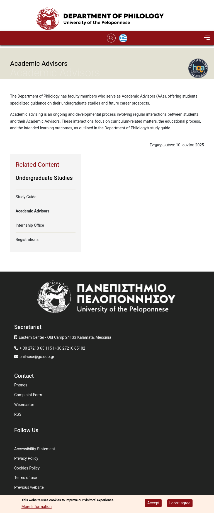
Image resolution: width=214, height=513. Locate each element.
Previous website (29, 487)
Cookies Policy (27, 468)
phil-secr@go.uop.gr (37, 356)
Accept (153, 503)
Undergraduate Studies (44, 178)
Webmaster (24, 404)
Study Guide (26, 197)
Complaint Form (28, 395)
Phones (20, 385)
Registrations (27, 239)
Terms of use (25, 477)
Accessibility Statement (34, 449)
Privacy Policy (26, 458)
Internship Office (30, 225)
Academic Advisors (33, 211)
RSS (17, 414)
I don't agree (180, 503)
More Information (36, 507)
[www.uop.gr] (107, 298)
